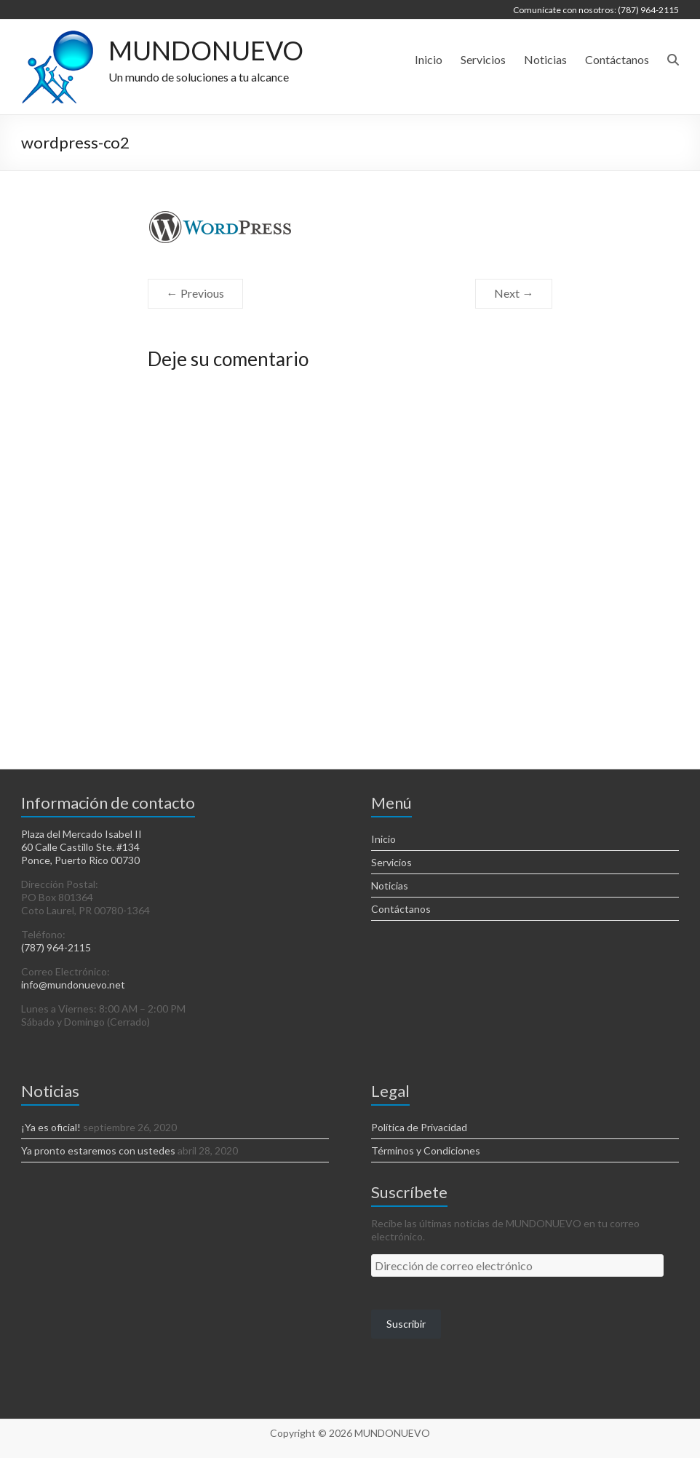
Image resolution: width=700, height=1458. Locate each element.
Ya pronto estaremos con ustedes (98, 1150)
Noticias (545, 59)
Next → (513, 293)
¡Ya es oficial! (51, 1127)
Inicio (428, 59)
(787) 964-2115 (56, 947)
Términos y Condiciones (425, 1150)
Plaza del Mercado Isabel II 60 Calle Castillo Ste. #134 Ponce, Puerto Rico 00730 (81, 847)
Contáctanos (617, 59)
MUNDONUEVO (205, 51)
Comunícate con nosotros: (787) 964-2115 (596, 9)
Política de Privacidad (419, 1127)
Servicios (483, 59)
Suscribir (406, 1324)
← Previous (195, 293)
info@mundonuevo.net (73, 984)
